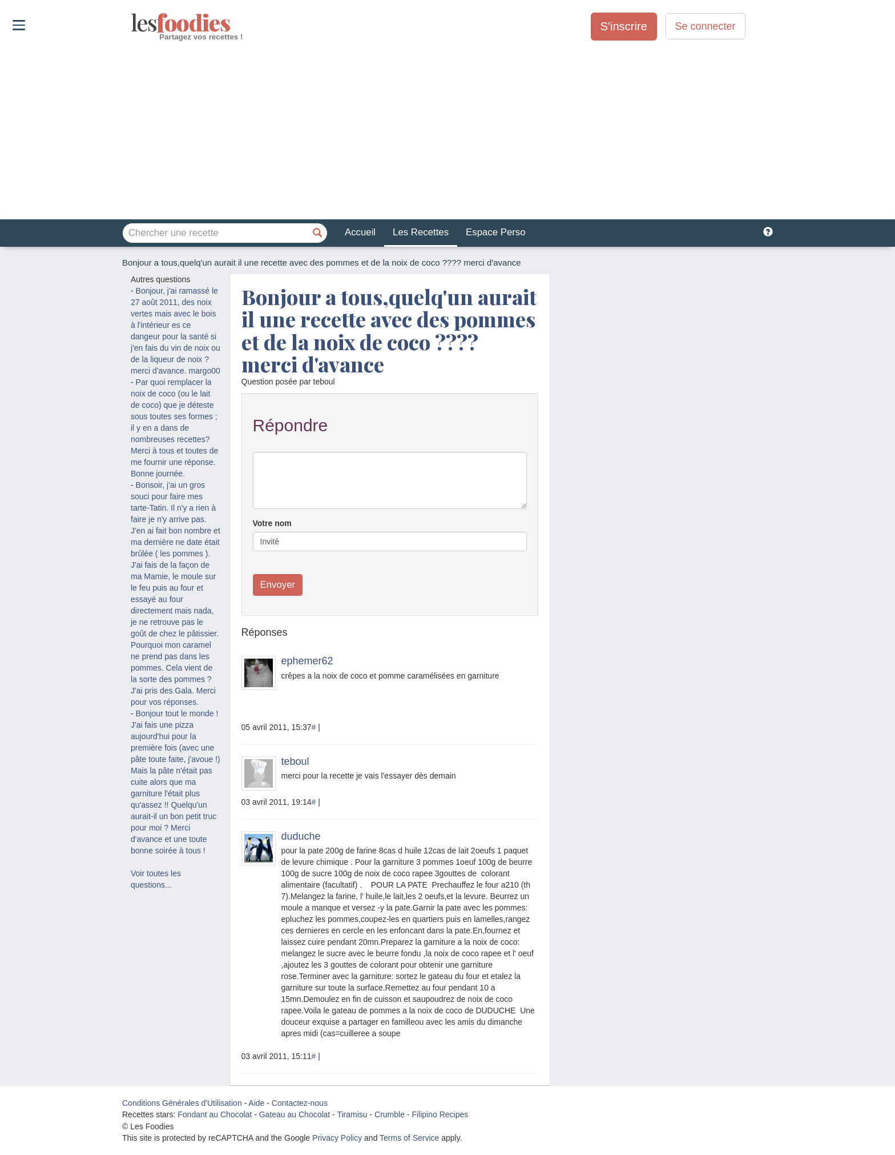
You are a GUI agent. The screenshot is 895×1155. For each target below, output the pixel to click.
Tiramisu (352, 1114)
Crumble (389, 1114)
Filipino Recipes (440, 1114)
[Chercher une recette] (317, 233)
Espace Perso (495, 232)
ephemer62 (307, 661)
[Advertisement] (447, 131)
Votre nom (272, 523)
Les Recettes (421, 232)
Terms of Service (409, 1137)
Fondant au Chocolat (215, 1114)
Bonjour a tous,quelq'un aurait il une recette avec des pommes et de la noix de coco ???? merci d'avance (389, 330)
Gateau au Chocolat (294, 1114)
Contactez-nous (300, 1103)
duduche (301, 836)
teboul (295, 761)
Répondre (290, 425)
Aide (256, 1103)
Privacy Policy (337, 1137)
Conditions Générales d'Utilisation (182, 1103)
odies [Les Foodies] (132, 23)
